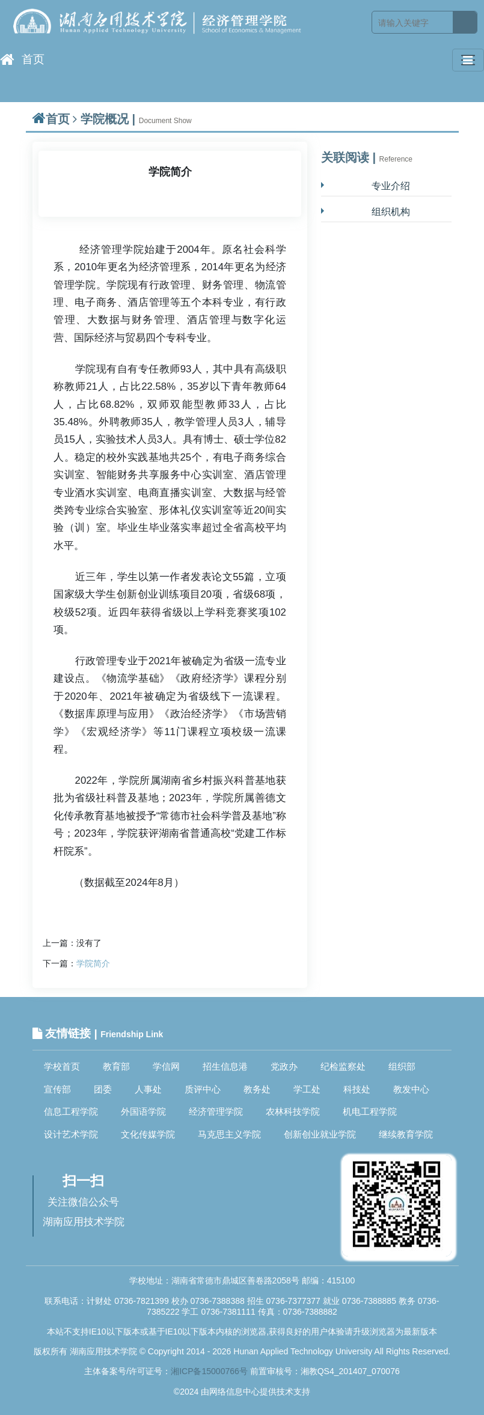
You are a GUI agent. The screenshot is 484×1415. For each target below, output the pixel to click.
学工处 (306, 1089)
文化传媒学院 (148, 1134)
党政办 (284, 1066)
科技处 (356, 1089)
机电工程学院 (370, 1111)
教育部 (116, 1066)
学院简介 (93, 963)
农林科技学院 (293, 1111)
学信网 (166, 1066)
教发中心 (411, 1089)
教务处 (257, 1089)
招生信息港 (225, 1066)
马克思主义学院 (229, 1134)
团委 (103, 1089)
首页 (22, 59)
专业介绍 (391, 186)
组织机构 (391, 212)
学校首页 (62, 1066)
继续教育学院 (406, 1134)
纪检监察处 (343, 1066)
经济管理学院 (216, 1111)
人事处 (148, 1089)
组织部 (401, 1066)
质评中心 (203, 1089)
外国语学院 (143, 1111)
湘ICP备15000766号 (209, 1371)
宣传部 (57, 1089)
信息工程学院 (71, 1111)
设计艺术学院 (71, 1134)
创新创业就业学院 (320, 1134)
